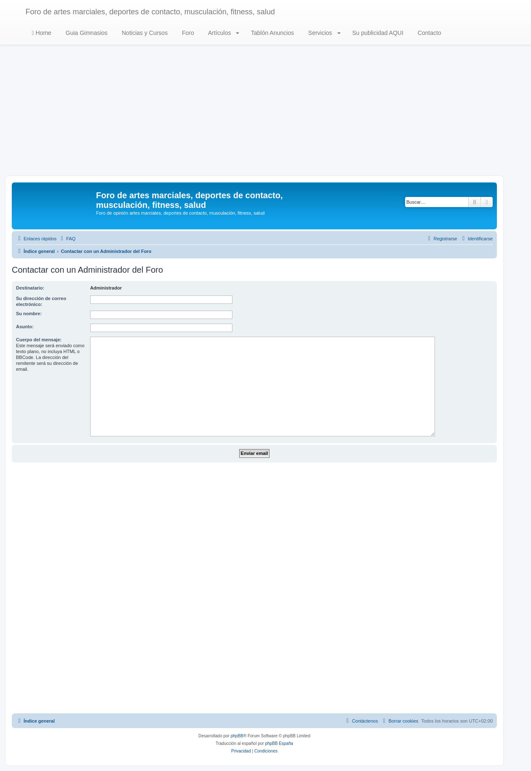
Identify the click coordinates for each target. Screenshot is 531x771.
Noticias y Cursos (144, 32)
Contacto (428, 32)
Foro (187, 32)
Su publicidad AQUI (377, 32)
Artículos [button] (223, 32)
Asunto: (25, 326)
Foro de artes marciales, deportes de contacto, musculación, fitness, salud (150, 12)
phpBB (237, 736)
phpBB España (279, 743)
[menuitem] (67, 239)
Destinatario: (30, 287)
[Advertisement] (265, 112)
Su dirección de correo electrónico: (41, 301)
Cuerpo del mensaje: (38, 339)
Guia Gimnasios (85, 32)
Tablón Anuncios (271, 32)
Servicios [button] (324, 32)
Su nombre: (29, 313)
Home (41, 32)
